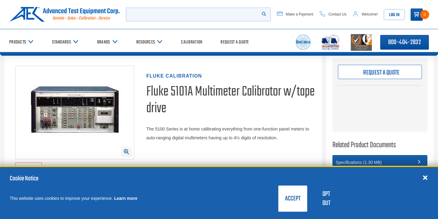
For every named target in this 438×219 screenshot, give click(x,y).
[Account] (365, 14)
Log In (394, 15)
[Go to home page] (64, 14)
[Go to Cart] (417, 15)
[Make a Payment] (295, 14)
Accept (293, 198)
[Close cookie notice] (425, 177)
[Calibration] (191, 42)
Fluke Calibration (174, 75)
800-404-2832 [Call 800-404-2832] (404, 42)
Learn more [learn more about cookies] (125, 198)
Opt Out (326, 198)
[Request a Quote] (234, 42)
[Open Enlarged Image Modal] (126, 152)
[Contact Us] (332, 14)
